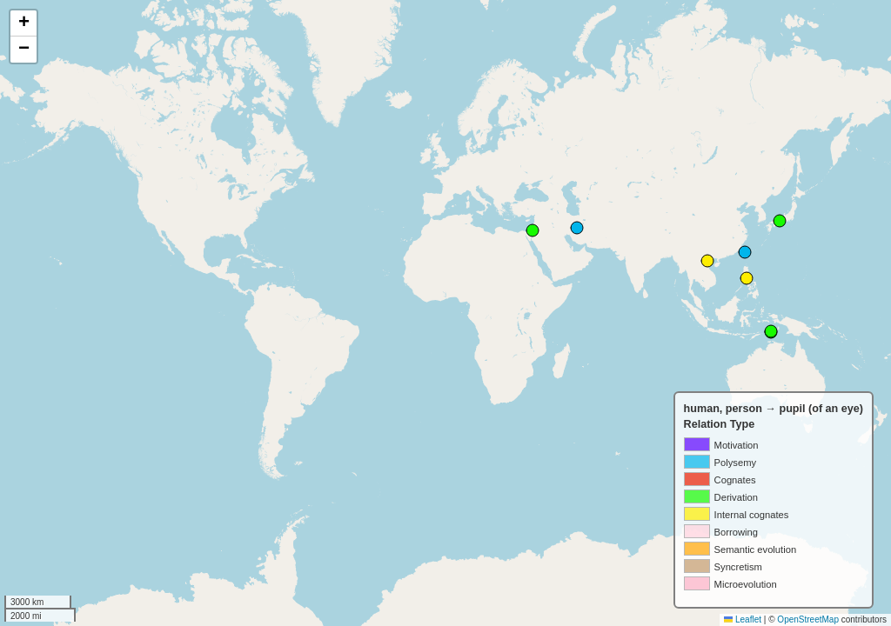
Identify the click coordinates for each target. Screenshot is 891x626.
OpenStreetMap (808, 619)
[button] (23, 23)
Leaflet (742, 619)
